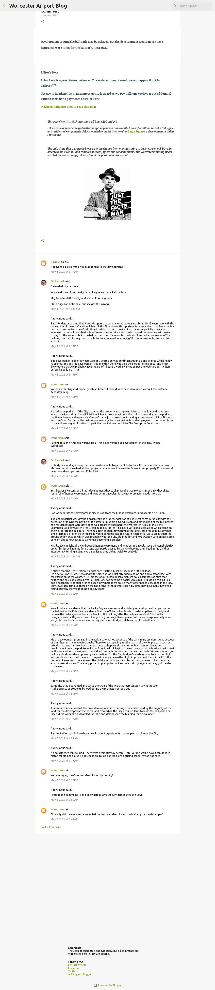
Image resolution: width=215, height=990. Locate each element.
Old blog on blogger (79, 974)
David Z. (55, 261)
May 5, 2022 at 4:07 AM (64, 450)
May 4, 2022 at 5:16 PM (64, 374)
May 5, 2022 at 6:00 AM (64, 498)
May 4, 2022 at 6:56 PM (64, 396)
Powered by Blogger (107, 985)
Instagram (74, 968)
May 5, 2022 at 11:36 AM (65, 556)
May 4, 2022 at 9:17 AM (64, 271)
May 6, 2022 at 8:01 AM (64, 625)
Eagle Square (136, 131)
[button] (43, 22)
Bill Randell (57, 281)
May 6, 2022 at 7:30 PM (64, 693)
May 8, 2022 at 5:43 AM (64, 819)
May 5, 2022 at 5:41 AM (64, 476)
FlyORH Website (77, 964)
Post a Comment (51, 827)
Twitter (72, 971)
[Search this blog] (195, 6)
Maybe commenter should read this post (68, 106)
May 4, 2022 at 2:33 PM (64, 346)
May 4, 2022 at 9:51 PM (64, 428)
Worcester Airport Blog (38, 6)
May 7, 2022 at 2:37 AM (64, 718)
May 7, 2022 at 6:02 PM (64, 780)
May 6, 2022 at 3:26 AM (64, 593)
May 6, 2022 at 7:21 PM (64, 671)
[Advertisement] (107, 862)
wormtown (57, 384)
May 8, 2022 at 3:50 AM (64, 799)
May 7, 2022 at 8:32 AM (64, 760)
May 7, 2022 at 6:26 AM (64, 738)
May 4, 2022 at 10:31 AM (65, 308)
